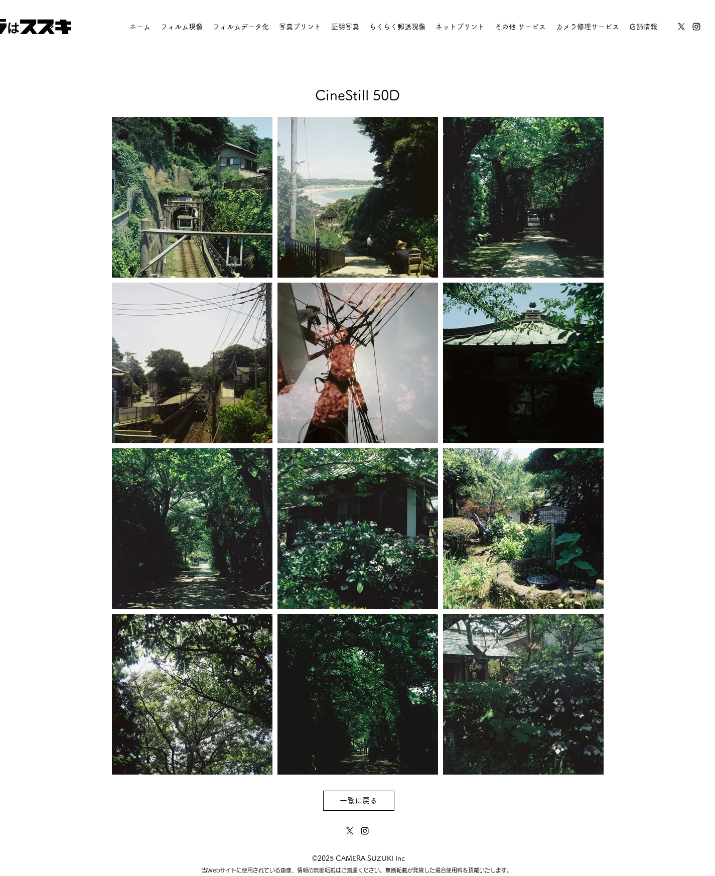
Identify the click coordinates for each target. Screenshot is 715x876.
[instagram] (696, 27)
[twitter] (681, 27)
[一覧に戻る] (358, 801)
